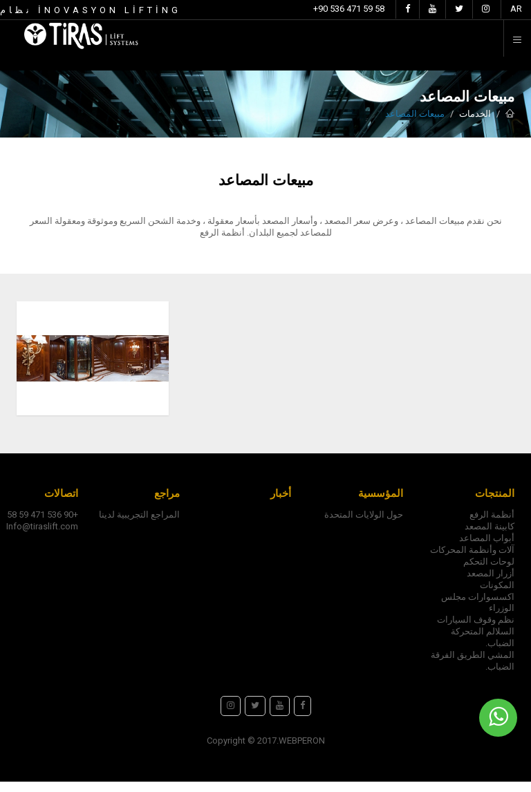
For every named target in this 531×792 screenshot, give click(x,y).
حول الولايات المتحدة (363, 525)
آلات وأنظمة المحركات (472, 560)
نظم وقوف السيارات (475, 630)
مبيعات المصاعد (415, 114)
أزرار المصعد (490, 583)
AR (516, 8)
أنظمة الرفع (491, 525)
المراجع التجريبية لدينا (139, 525)
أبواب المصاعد (486, 548)
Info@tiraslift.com (42, 536)
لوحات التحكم (488, 572)
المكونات (497, 595)
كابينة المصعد (489, 536)
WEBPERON (302, 751)
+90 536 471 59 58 (348, 8)
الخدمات (475, 114)
